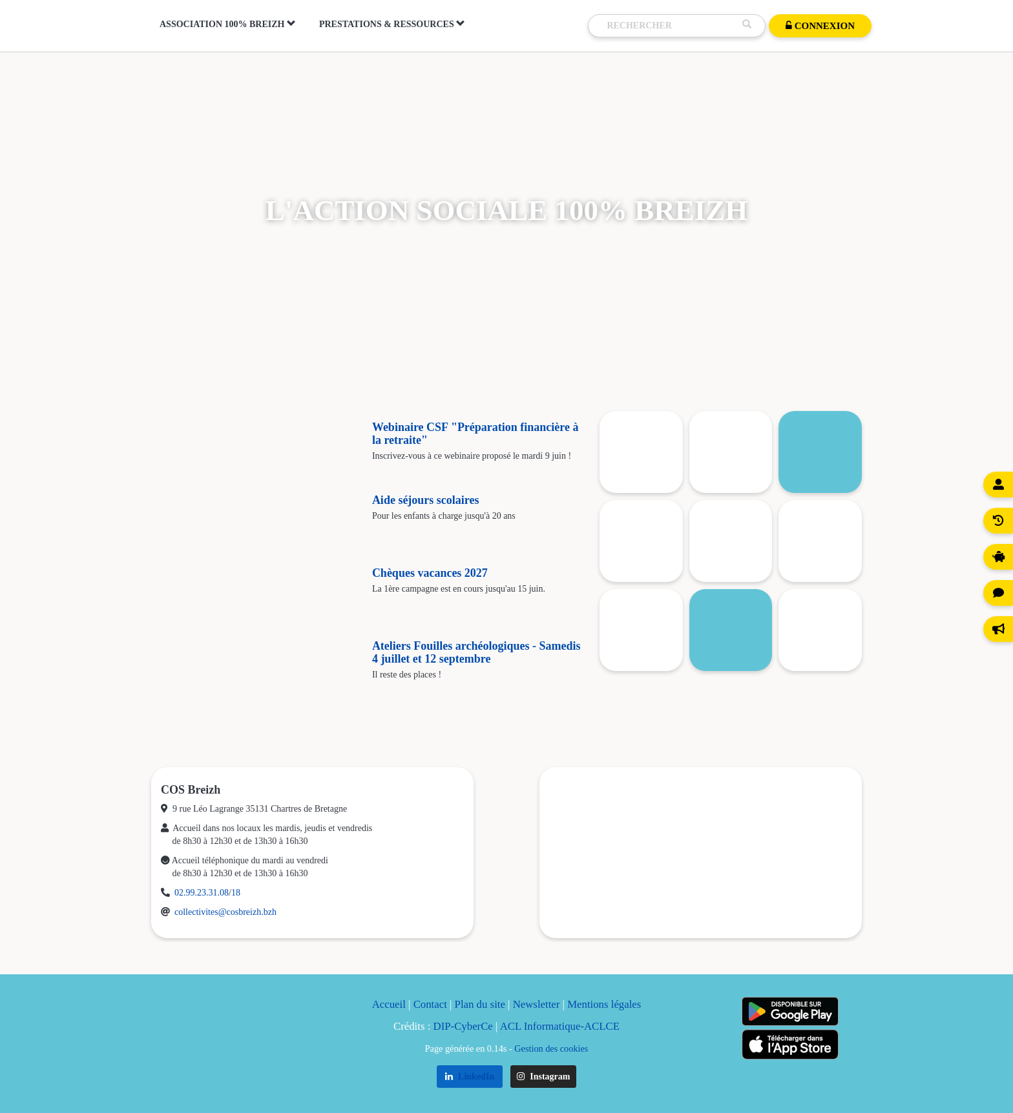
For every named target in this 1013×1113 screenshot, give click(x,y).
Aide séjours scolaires (425, 500)
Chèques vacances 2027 (430, 573)
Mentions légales (604, 1004)
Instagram (543, 1076)
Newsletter (536, 1004)
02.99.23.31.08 (201, 892)
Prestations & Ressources (392, 24)
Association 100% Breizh (228, 24)
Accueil (389, 1004)
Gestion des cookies (551, 1048)
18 (235, 892)
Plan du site (480, 1004)
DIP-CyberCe (463, 1026)
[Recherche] (671, 26)
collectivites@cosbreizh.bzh (225, 912)
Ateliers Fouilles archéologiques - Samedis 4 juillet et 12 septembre (476, 652)
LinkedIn (470, 1076)
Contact (430, 1004)
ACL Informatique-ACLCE (560, 1026)
